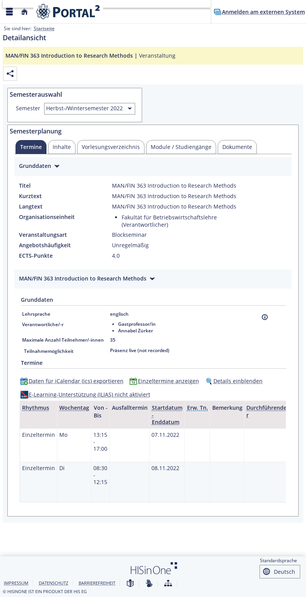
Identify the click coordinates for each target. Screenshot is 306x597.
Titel (25, 185)
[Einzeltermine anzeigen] (166, 381)
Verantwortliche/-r (43, 324)
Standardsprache (278, 560)
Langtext (31, 206)
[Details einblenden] (235, 381)
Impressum (16, 583)
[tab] (30, 147)
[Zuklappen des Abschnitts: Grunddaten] (153, 167)
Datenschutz (53, 583)
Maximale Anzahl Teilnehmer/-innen (63, 340)
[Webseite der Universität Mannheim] (68, 11)
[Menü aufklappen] (9, 11)
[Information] (265, 317)
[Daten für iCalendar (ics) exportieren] (73, 381)
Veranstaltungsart (43, 234)
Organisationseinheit (47, 217)
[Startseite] (24, 12)
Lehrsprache (36, 314)
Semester (28, 108)
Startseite (44, 28)
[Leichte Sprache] (130, 583)
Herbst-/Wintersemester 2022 (84, 108)
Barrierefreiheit (97, 583)
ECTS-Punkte (36, 255)
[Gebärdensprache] (149, 583)
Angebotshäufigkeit (45, 245)
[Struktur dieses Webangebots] (168, 583)
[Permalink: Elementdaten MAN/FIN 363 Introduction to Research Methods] (10, 74)
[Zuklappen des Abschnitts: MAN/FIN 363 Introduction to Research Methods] (153, 279)
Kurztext (30, 196)
